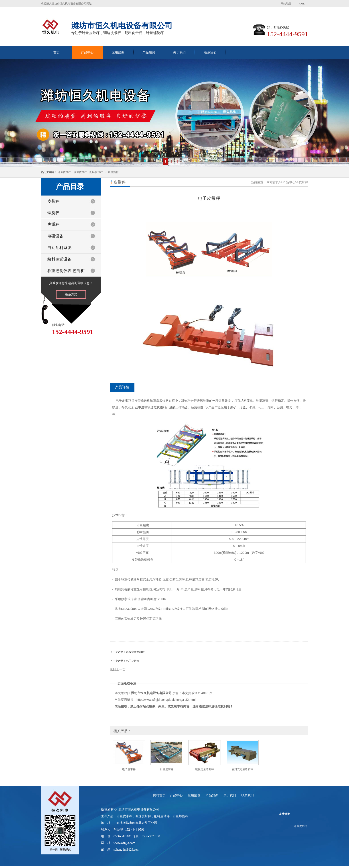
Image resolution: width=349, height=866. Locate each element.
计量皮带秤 (64, 172)
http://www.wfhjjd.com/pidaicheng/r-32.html (165, 699)
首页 (56, 52)
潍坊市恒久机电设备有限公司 (151, 693)
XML (302, 3)
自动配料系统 (59, 247)
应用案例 (118, 52)
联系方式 (71, 294)
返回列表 (209, 676)
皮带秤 (53, 201)
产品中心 (87, 52)
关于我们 (179, 52)
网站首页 (272, 182)
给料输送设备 (59, 259)
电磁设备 (55, 236)
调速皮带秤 (80, 172)
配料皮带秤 (96, 172)
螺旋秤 (53, 213)
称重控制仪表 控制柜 (66, 271)
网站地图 (286, 3)
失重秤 (53, 224)
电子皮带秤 (132, 660)
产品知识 (148, 52)
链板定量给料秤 (135, 652)
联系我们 (210, 52)
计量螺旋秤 (112, 172)
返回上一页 (118, 669)
